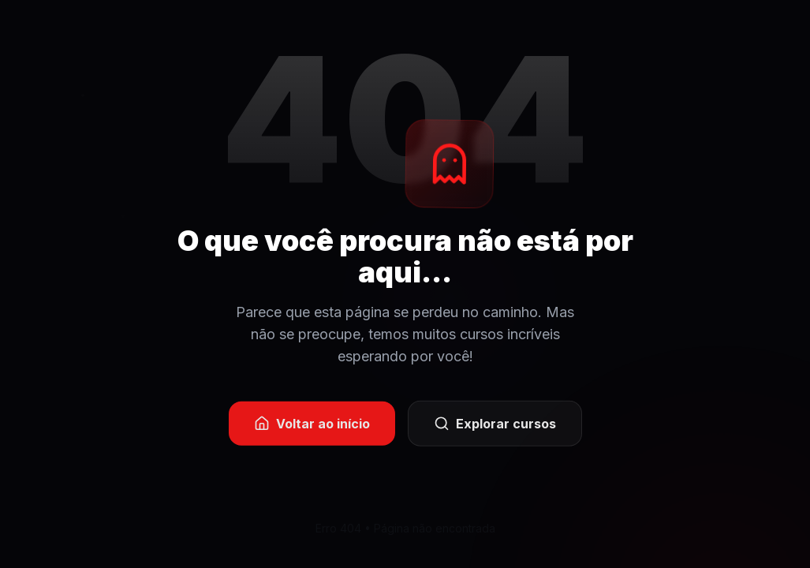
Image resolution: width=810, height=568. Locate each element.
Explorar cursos (495, 424)
